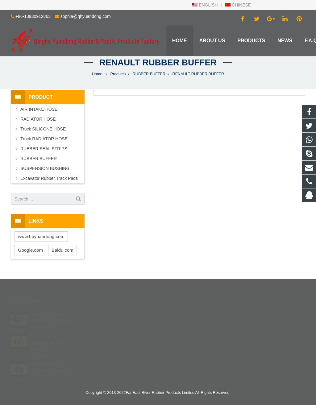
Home (97, 74)
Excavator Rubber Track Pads (49, 178)
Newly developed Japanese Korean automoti (46, 334)
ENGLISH (205, 4)
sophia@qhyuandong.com (85, 16)
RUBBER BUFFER (149, 74)
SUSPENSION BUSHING (44, 168)
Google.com (30, 250)
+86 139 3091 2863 (186, 322)
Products (118, 74)
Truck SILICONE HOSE (43, 128)
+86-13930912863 (33, 16)
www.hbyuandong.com (41, 236)
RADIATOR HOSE (38, 119)
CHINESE (238, 4)
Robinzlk (176, 349)
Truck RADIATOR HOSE (44, 138)
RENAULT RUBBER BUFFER (158, 62)
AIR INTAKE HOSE (38, 109)
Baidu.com (62, 250)
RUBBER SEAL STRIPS (43, 148)
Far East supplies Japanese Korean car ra (49, 362)
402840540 (179, 314)
